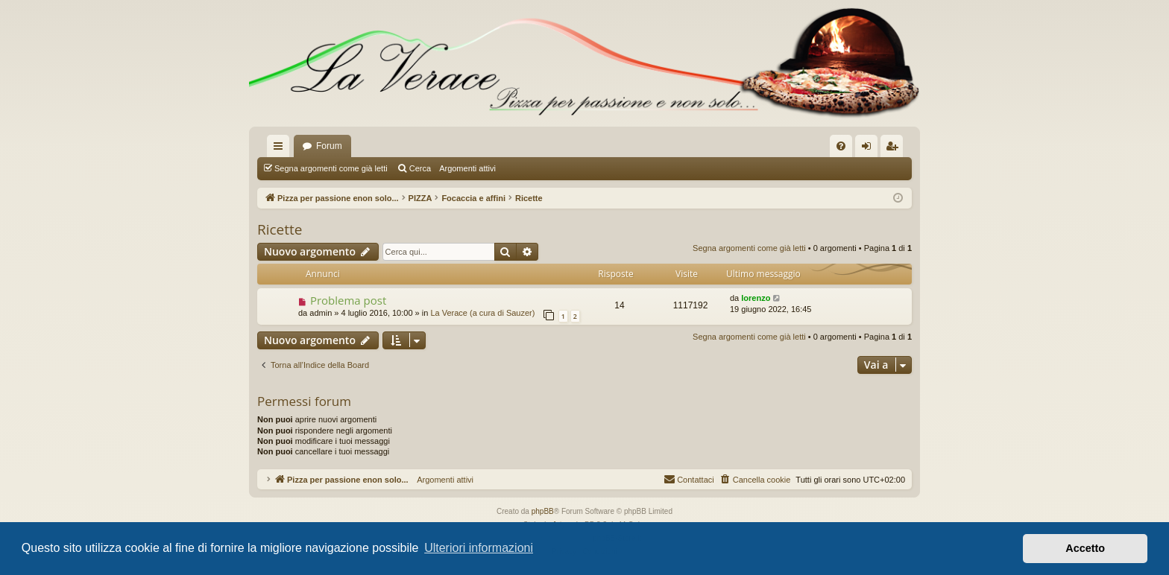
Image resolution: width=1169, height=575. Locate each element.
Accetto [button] (1085, 548)
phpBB (543, 511)
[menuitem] (841, 146)
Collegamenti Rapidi (281, 149)
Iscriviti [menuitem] (895, 149)
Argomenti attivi (467, 168)
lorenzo (755, 297)
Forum (329, 146)
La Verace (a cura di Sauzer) (482, 312)
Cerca (420, 168)
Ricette (280, 229)
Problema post (348, 300)
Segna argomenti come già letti (331, 168)
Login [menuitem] (869, 149)
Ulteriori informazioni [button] (478, 547)
